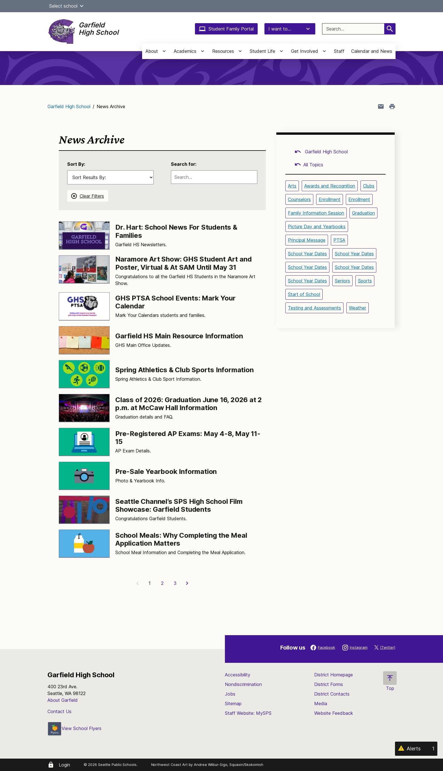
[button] (81, 6)
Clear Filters (92, 196)
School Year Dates (307, 253)
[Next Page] (188, 583)
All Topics (308, 164)
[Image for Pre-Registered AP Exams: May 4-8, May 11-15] (84, 442)
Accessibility (237, 675)
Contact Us (59, 711)
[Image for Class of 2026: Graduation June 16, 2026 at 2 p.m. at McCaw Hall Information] (84, 408)
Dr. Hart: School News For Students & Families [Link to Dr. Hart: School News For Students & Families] (176, 231)
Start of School (304, 294)
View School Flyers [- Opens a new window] (74, 728)
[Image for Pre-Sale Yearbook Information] (84, 476)
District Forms (328, 684)
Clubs (368, 186)
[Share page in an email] (380, 106)
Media (320, 703)
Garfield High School (68, 106)
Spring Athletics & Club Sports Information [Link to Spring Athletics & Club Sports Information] (184, 370)
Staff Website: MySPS (248, 713)
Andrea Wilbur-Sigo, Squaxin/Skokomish (228, 764)
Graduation (363, 213)
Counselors (299, 199)
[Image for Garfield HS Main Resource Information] (84, 340)
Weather (357, 308)
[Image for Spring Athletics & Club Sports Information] (84, 374)
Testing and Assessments (314, 308)
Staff (339, 51)
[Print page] (392, 106)
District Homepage (333, 675)
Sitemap (233, 703)
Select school (67, 6)
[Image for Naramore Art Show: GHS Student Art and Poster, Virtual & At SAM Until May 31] (84, 269)
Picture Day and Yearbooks (317, 226)
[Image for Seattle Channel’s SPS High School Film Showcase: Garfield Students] (84, 510)
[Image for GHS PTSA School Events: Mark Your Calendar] (84, 306)
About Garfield (62, 700)
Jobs (230, 694)
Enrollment (329, 199)
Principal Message (306, 240)
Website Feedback (333, 713)
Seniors (342, 281)
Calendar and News (371, 51)
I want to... (289, 28)
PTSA (339, 240)
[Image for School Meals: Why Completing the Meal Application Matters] (84, 544)
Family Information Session (316, 213)
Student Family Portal (226, 28)
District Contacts (331, 694)
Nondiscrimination (243, 684)
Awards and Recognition (329, 186)
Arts (292, 186)
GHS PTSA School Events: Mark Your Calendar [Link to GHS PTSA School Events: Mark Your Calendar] (175, 302)
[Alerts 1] (416, 749)
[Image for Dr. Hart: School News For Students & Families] (84, 235)
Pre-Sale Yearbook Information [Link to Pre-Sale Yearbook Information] (166, 471)
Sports (365, 281)
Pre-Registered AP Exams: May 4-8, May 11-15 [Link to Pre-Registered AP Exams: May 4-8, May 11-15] (187, 438)
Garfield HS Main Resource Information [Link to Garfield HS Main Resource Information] (179, 336)
